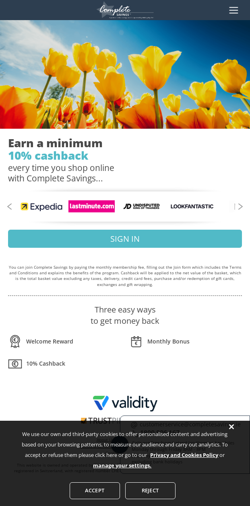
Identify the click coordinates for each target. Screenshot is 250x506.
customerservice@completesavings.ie (190, 424)
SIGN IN (125, 238)
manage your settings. (122, 476)
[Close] (231, 438)
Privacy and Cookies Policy (184, 466)
